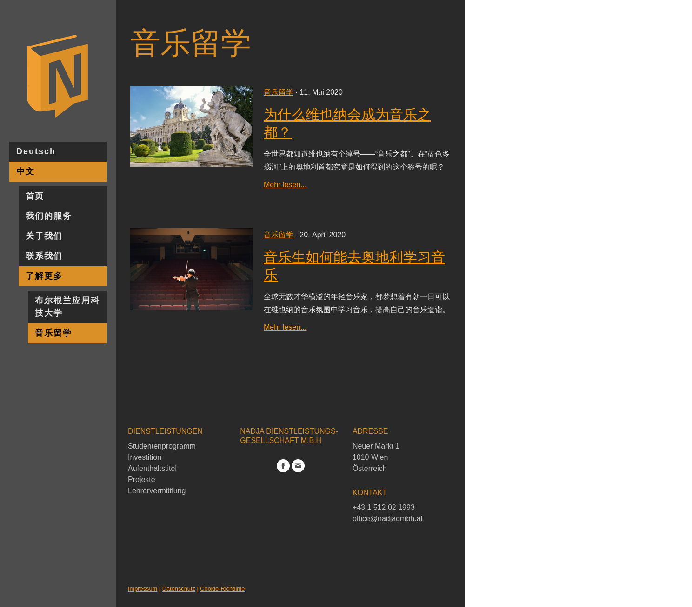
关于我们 (44, 236)
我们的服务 (49, 216)
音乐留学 (53, 333)
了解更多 (44, 276)
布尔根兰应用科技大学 (67, 307)
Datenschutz (178, 588)
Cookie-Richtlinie (222, 588)
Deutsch (36, 151)
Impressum (142, 588)
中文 (25, 171)
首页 (35, 196)
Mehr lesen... (285, 185)
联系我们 (44, 256)
